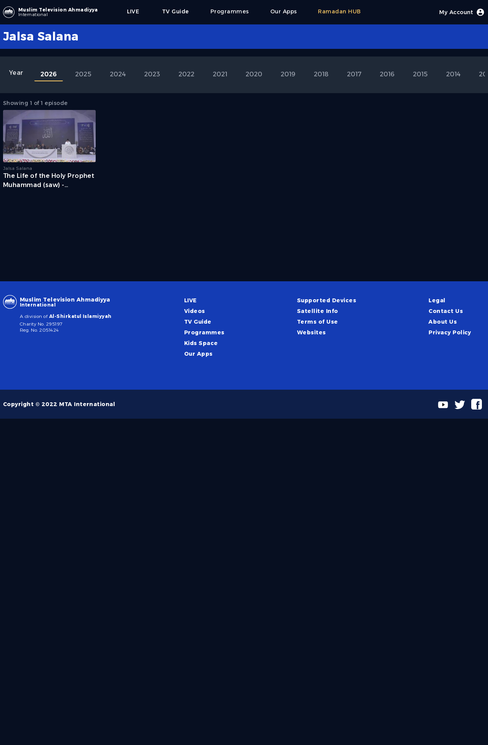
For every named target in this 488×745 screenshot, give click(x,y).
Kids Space (201, 343)
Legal (437, 300)
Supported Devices (326, 300)
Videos (194, 311)
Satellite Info (317, 311)
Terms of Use (317, 321)
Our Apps (198, 353)
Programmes (204, 332)
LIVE (190, 300)
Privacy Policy (450, 332)
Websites (311, 332)
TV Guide (198, 321)
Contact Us (446, 311)
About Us (443, 321)
